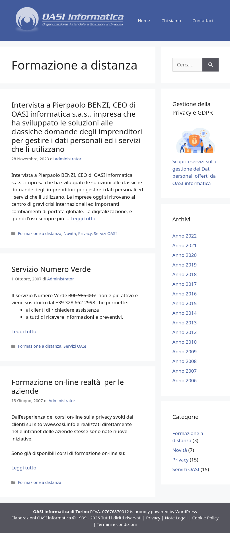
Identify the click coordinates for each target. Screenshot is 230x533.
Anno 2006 (184, 380)
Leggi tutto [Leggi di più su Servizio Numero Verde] (23, 331)
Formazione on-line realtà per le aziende (67, 386)
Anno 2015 (184, 303)
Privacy (85, 233)
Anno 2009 (184, 351)
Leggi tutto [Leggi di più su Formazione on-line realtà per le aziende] (23, 467)
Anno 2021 (184, 245)
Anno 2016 (184, 293)
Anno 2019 (184, 264)
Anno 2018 (184, 274)
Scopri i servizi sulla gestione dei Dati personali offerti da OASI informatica (195, 168)
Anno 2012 (184, 332)
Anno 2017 (184, 284)
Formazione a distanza (39, 233)
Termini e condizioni (117, 524)
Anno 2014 (184, 313)
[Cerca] (210, 65)
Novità (69, 233)
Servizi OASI (105, 233)
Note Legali (176, 518)
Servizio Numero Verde (51, 269)
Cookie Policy (205, 518)
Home (144, 20)
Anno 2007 (184, 371)
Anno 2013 (184, 322)
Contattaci (202, 20)
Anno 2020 (184, 255)
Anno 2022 (184, 235)
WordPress (186, 511)
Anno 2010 (184, 342)
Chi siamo (171, 20)
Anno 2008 (184, 361)
